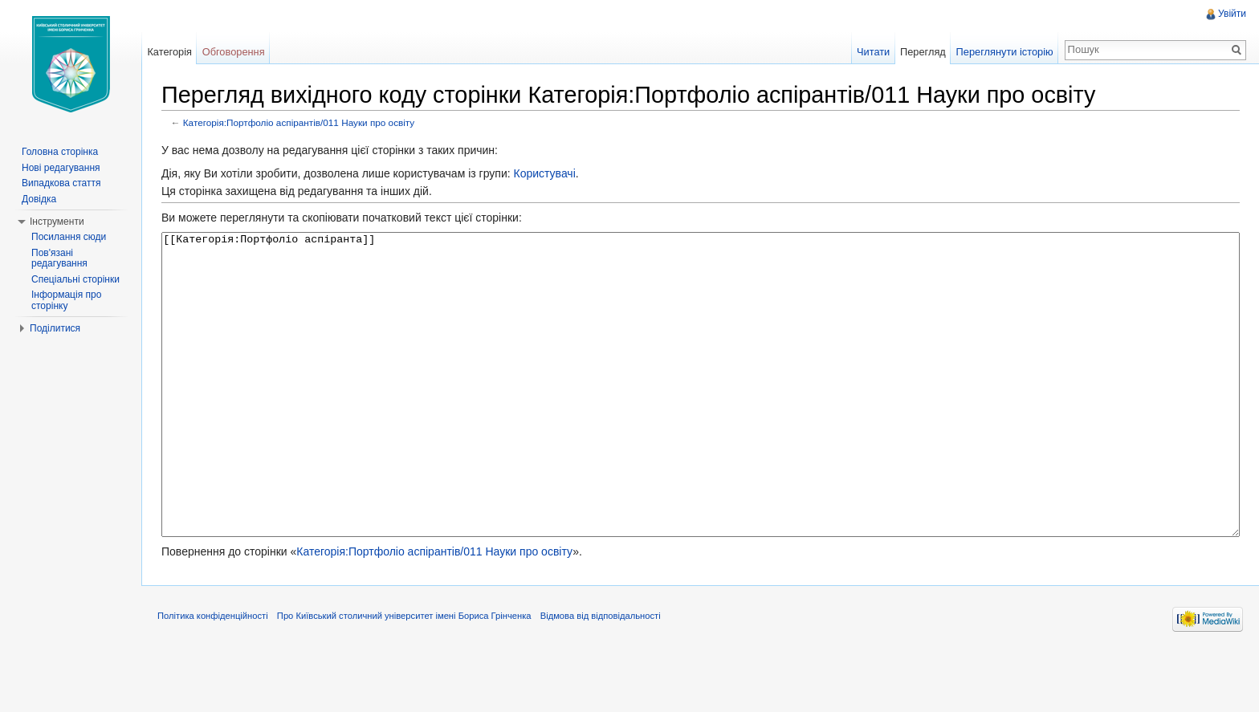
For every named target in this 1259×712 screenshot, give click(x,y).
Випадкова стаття (61, 183)
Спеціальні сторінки (75, 279)
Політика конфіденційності (212, 676)
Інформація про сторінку (66, 300)
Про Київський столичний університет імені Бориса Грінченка (404, 676)
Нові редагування (61, 167)
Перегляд (923, 52)
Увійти (1232, 13)
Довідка (39, 199)
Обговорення (233, 52)
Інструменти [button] (57, 221)
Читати (873, 52)
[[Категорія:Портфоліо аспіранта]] (700, 414)
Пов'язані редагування (59, 258)
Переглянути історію (1004, 52)
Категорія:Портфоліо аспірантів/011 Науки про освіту (298, 122)
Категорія (169, 52)
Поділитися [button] (55, 328)
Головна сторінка (60, 151)
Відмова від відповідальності (600, 676)
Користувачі (544, 173)
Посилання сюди (68, 236)
